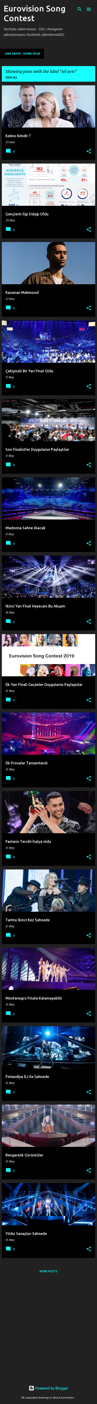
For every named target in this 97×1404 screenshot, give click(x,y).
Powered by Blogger (48, 1388)
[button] (88, 151)
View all (11, 77)
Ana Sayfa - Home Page (22, 53)
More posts (48, 1271)
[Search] (79, 9)
